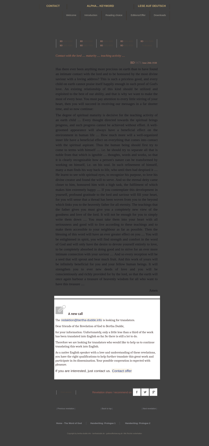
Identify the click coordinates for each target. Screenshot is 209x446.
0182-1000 (66, 41)
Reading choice (113, 15)
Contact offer (122, 371)
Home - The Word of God (69, 423)
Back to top (107, 408)
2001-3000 (106, 41)
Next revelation (149, 408)
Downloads (160, 15)
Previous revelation (65, 408)
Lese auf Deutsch (152, 6)
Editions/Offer (138, 15)
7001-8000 (106, 45)
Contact (53, 6)
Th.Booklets (147, 45)
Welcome (71, 15)
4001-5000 (147, 41)
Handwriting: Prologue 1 (102, 423)
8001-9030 (127, 45)
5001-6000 (66, 45)
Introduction (90, 15)
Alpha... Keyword (100, 6)
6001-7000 (86, 45)
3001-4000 (127, 41)
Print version (66, 392)
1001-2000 (86, 41)
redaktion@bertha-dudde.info (81, 320)
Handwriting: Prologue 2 (137, 423)
